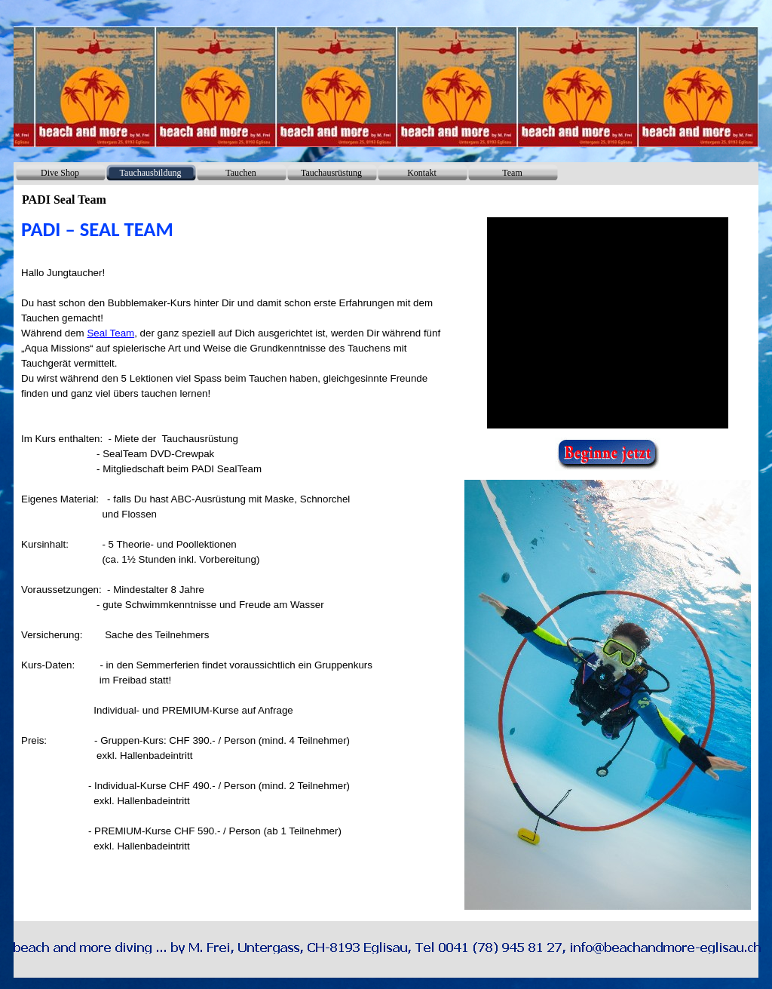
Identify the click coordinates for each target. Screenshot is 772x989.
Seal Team (110, 333)
